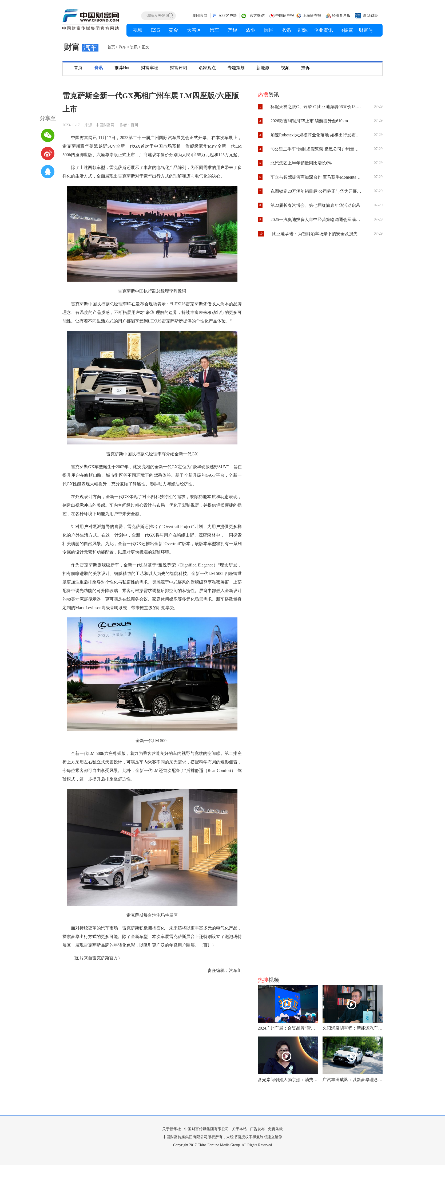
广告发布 (257, 1129)
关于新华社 (171, 1129)
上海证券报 (312, 16)
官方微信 (257, 16)
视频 (285, 67)
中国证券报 (284, 16)
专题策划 (236, 67)
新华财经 (370, 16)
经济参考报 (341, 16)
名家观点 (207, 67)
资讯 (134, 47)
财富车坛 (149, 67)
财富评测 (178, 67)
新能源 (262, 67)
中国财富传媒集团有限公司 (206, 1129)
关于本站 (239, 1129)
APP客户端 (228, 16)
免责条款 (275, 1129)
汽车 (122, 47)
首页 (111, 47)
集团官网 (199, 16)
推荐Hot (121, 67)
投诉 (305, 67)
